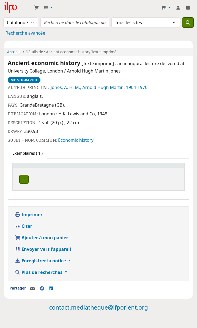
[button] (36, 7)
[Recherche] (188, 22)
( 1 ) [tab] (27, 153)
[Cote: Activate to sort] (67, 168)
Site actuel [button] (25, 168)
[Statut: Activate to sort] (89, 168)
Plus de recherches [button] (39, 283)
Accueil (13, 51)
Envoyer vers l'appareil (43, 260)
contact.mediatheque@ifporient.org (98, 318)
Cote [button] (64, 168)
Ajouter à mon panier (41, 248)
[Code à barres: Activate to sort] (133, 168)
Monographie (24, 79)
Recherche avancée (25, 33)
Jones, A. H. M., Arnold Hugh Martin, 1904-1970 (99, 87)
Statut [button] (86, 168)
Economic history (76, 140)
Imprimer (28, 225)
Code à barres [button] (118, 168)
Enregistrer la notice (41, 271)
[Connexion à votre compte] (178, 7)
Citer (23, 237)
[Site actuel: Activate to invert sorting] (35, 168)
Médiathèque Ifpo (18, 7)
